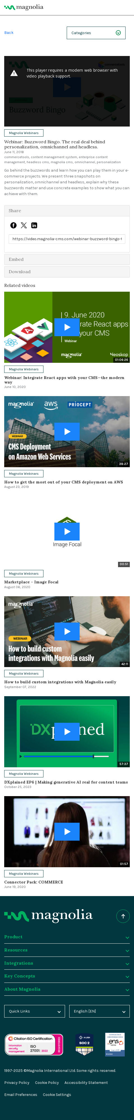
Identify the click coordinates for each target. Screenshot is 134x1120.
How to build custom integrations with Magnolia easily (60, 681)
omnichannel (85, 162)
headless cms (38, 162)
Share (15, 210)
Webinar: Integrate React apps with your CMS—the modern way (64, 379)
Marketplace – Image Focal (31, 581)
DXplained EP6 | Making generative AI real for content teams (66, 782)
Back (8, 32)
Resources (66, 950)
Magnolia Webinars (24, 133)
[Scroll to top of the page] (123, 916)
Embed (16, 259)
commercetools (16, 157)
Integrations (66, 963)
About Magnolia (66, 989)
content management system (54, 157)
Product (66, 936)
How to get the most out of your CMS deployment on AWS (63, 482)
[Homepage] (48, 916)
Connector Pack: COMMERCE (33, 882)
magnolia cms (62, 162)
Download (20, 271)
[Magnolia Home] (23, 7)
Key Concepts (66, 976)
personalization (109, 162)
